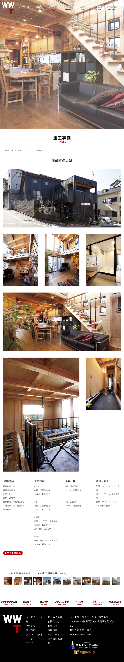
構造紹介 (31, 625)
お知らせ (52, 625)
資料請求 (52, 630)
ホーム (7, 150)
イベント (31, 639)
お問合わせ (54, 621)
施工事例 (18, 150)
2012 (28, 150)
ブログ (29, 643)
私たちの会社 (55, 617)
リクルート (54, 634)
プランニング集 (34, 634)
